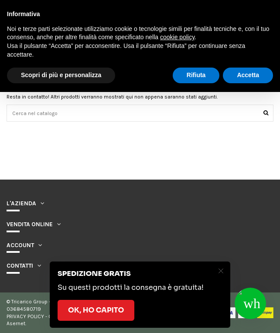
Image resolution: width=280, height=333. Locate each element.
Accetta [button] (248, 74)
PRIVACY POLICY (25, 316)
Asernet (16, 323)
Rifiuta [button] (196, 74)
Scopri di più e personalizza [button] (61, 74)
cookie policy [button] (177, 37)
